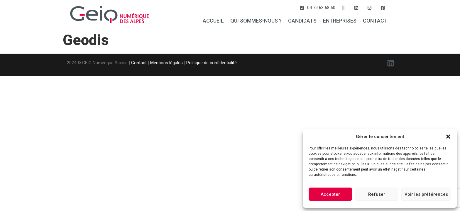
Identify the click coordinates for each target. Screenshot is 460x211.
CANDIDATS (302, 21)
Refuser (376, 194)
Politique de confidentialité (211, 62)
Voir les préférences (426, 194)
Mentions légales (166, 62)
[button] (448, 136)
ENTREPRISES (339, 21)
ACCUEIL (213, 21)
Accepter (330, 194)
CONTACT (375, 21)
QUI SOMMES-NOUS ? (256, 21)
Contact (139, 62)
